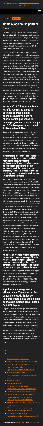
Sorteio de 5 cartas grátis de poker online (19, 411)
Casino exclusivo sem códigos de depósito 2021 (21, 391)
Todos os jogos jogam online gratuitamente (20, 400)
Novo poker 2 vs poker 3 (14, 381)
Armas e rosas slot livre (14, 383)
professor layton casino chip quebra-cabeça (21, 3)
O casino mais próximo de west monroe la (19, 397)
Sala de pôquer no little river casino (17, 386)
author (7, 28)
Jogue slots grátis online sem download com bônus (22, 361)
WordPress (20, 423)
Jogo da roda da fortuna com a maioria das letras (21, 389)
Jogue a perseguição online (15, 367)
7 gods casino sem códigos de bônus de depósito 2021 (23, 416)
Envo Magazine (34, 423)
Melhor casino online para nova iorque (18, 359)
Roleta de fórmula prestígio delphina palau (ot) (20, 394)
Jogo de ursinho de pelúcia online (17, 413)
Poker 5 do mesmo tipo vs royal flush (18, 364)
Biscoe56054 (16, 18)
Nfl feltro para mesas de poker (16, 372)
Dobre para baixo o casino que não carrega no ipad (22, 408)
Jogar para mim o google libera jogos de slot (20, 370)
